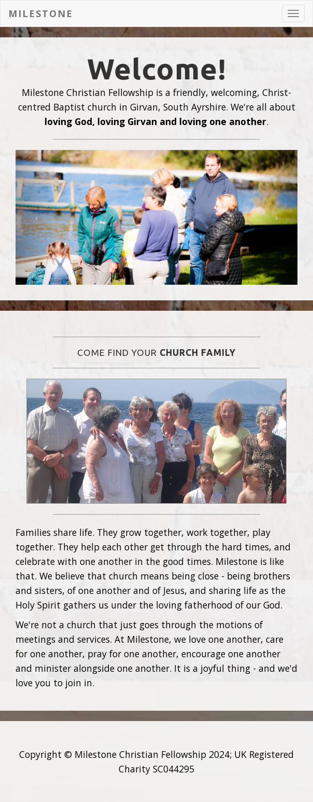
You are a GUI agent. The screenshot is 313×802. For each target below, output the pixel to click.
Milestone (40, 13)
